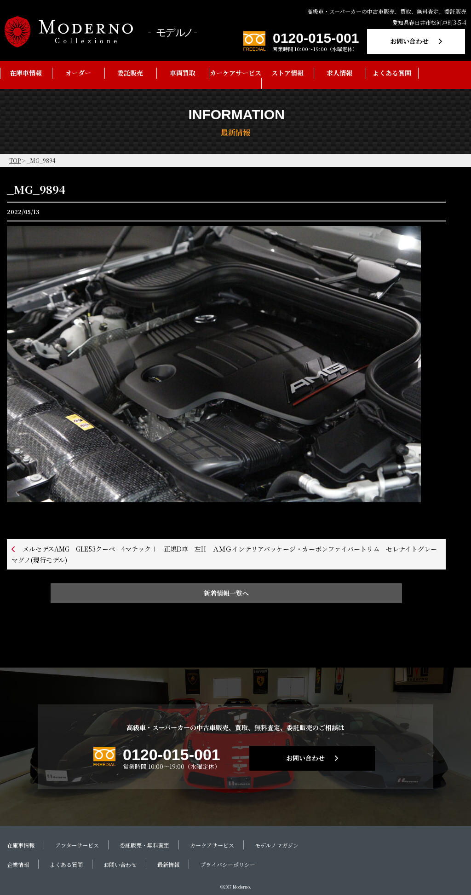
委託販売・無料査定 (144, 845)
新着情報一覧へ (226, 593)
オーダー (78, 72)
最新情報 (168, 864)
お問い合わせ (409, 41)
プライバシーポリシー (227, 864)
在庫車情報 (26, 72)
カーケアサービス (235, 72)
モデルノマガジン (277, 845)
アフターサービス (77, 845)
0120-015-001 (316, 38)
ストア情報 (287, 72)
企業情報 (18, 864)
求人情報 (339, 72)
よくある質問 (392, 72)
